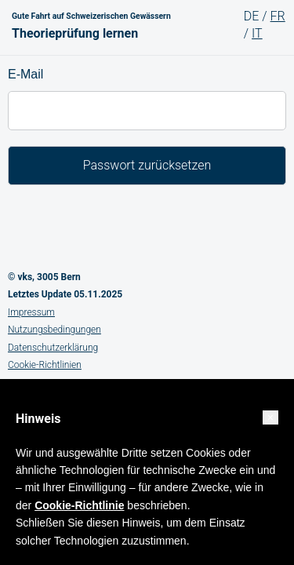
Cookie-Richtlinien (45, 364)
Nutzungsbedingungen (54, 329)
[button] (270, 417)
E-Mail (25, 74)
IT (257, 33)
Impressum (31, 312)
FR (277, 16)
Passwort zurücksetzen (147, 165)
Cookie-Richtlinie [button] (79, 505)
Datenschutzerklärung (53, 347)
